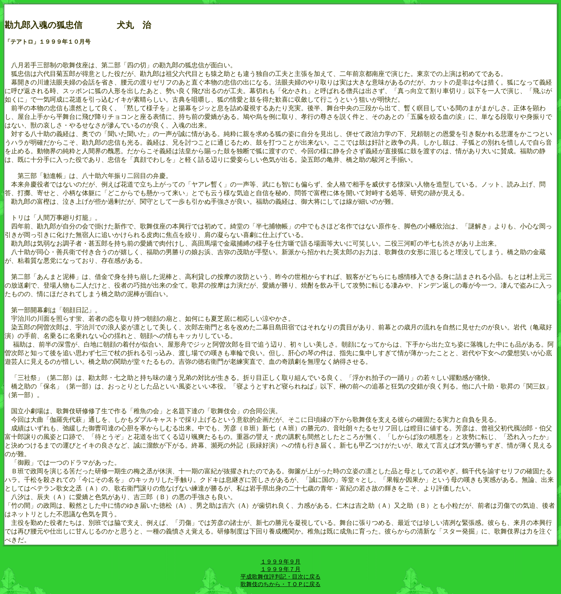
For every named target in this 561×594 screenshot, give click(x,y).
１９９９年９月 (280, 562)
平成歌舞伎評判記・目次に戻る (280, 577)
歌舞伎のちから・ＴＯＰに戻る (280, 584)
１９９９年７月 (280, 569)
